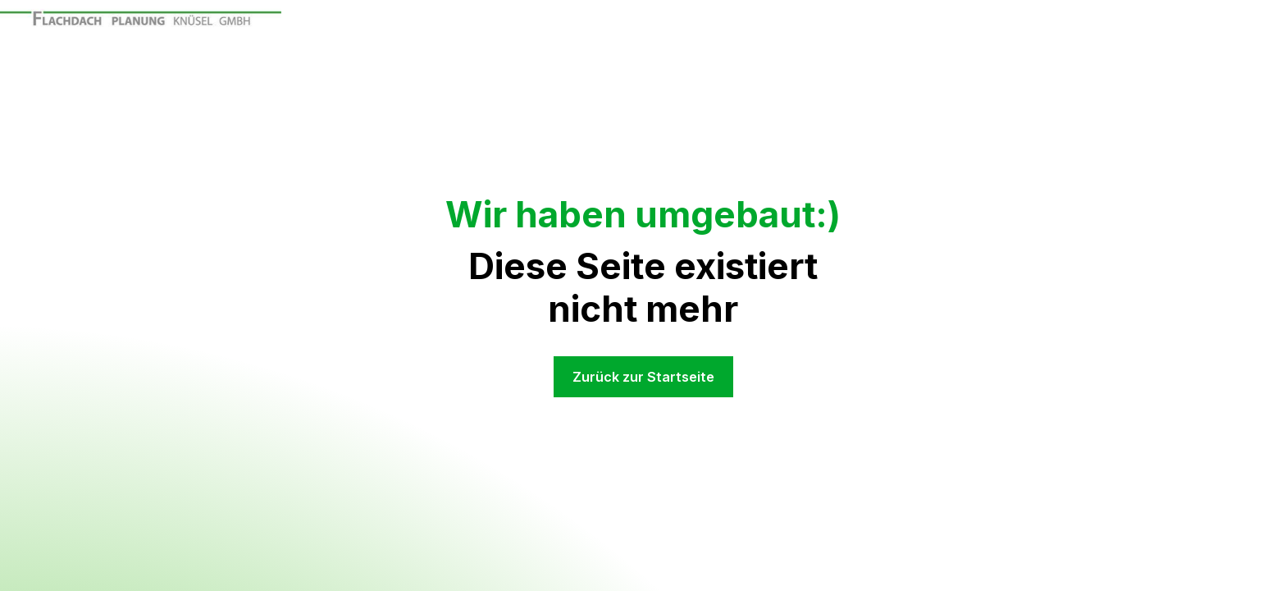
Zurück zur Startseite (643, 377)
